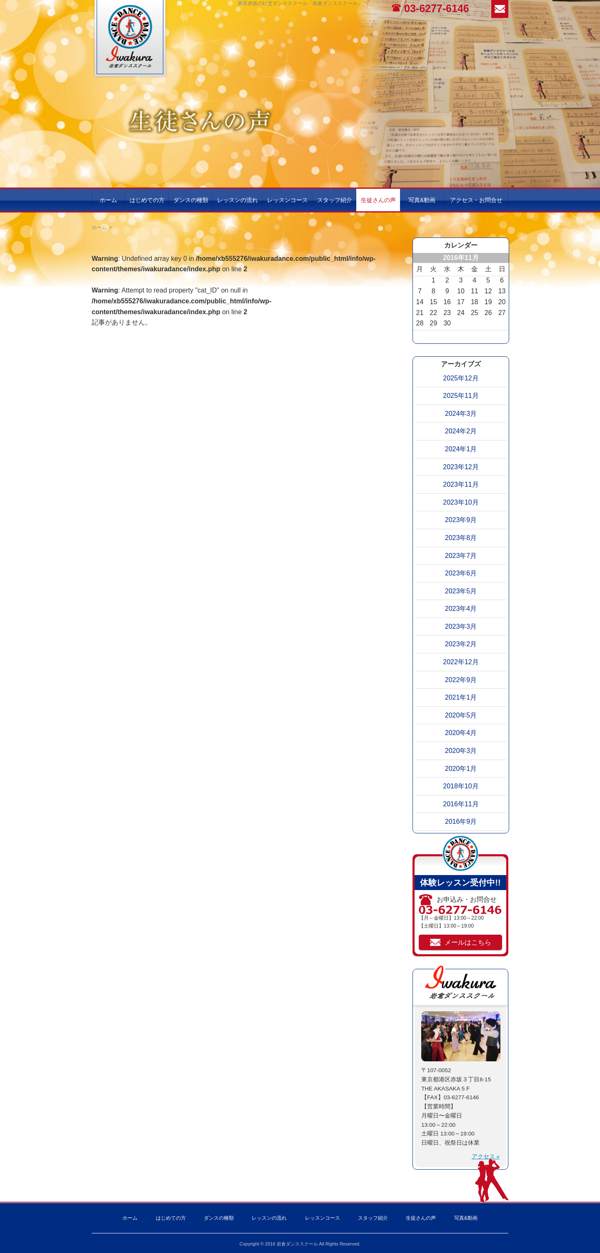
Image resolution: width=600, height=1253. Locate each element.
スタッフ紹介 (334, 200)
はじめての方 (147, 200)
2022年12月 (460, 661)
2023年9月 (461, 519)
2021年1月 (461, 697)
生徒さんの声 (378, 200)
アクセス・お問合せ (476, 200)
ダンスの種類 (190, 200)
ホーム (108, 200)
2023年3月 (461, 626)
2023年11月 (460, 484)
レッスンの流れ (237, 200)
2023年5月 (461, 591)
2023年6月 (461, 573)
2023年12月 (460, 466)
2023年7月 (461, 555)
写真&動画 (421, 200)
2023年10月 (460, 502)
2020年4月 (461, 732)
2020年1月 (461, 768)
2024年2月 (461, 431)
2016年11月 (460, 804)
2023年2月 (461, 644)
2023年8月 (461, 537)
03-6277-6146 (436, 8)
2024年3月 (461, 413)
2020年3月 (461, 750)
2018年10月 (460, 786)
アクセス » (486, 1156)
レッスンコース (287, 200)
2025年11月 (460, 395)
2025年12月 (460, 378)
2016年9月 (461, 821)
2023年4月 (461, 608)
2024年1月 (461, 449)
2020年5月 (461, 715)
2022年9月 (461, 679)
